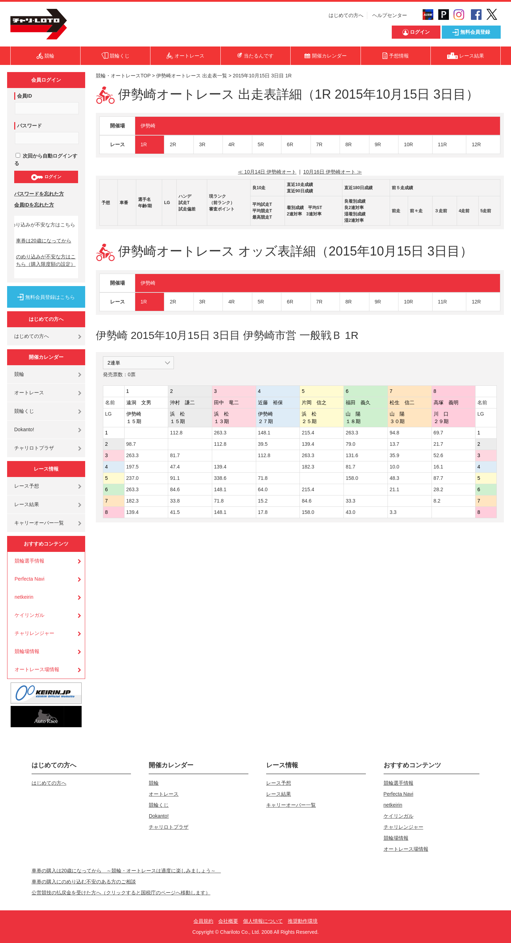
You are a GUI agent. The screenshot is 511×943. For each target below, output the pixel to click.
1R (144, 144)
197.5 (132, 467)
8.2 (437, 501)
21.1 (394, 489)
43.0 (350, 512)
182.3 (308, 467)
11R (442, 144)
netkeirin (24, 597)
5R (261, 144)
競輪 (19, 374)
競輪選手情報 (29, 561)
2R (173, 144)
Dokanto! (24, 429)
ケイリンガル (29, 615)
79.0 (350, 444)
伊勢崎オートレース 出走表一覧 (191, 75)
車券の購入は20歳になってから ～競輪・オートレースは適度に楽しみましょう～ (126, 870)
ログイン (46, 177)
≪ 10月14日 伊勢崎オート (267, 172)
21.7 (438, 444)
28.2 (438, 489)
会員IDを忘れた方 (34, 205)
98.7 (131, 444)
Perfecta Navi (29, 579)
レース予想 (26, 486)
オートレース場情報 (37, 669)
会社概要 (228, 921)
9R (378, 144)
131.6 (352, 455)
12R (476, 144)
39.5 (263, 444)
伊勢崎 (148, 125)
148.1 (264, 432)
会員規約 (203, 921)
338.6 (220, 478)
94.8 (394, 432)
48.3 (394, 478)
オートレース (29, 392)
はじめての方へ (346, 15)
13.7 (394, 444)
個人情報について (263, 921)
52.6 (438, 455)
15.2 (263, 501)
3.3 (393, 512)
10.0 (394, 467)
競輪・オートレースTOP (123, 75)
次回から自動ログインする (45, 159)
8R (348, 144)
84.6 (175, 489)
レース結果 (26, 504)
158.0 (352, 478)
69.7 (438, 432)
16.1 (438, 467)
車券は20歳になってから (43, 240)
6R (290, 144)
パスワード (29, 125)
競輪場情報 (27, 651)
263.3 (220, 432)
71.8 (263, 478)
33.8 (175, 501)
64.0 (263, 489)
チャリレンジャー (34, 633)
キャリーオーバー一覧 (39, 523)
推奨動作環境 (303, 921)
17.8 (263, 512)
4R (231, 144)
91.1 (175, 478)
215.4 (308, 432)
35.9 (394, 455)
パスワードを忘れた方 (39, 194)
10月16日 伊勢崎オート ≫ (332, 172)
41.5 (175, 512)
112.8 (176, 432)
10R (408, 144)
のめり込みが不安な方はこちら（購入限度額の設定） (46, 260)
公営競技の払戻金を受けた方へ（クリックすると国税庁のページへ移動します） (121, 892)
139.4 (308, 444)
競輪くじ (24, 411)
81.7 (175, 455)
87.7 (438, 478)
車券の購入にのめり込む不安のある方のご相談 (84, 881)
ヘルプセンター (389, 15)
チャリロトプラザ (34, 448)
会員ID (24, 96)
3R (202, 144)
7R (319, 144)
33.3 (350, 501)
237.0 (132, 478)
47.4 (175, 467)
